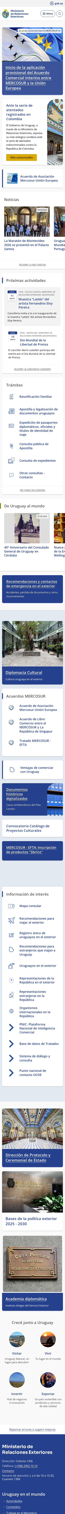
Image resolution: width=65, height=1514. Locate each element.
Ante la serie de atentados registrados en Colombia (19, 112)
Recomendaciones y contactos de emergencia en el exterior (31, 583)
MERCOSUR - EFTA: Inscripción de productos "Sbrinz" (31, 849)
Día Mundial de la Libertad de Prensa (34, 342)
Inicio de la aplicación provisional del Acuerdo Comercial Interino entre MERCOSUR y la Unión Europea (28, 77)
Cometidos (13, 1507)
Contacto (8, 1471)
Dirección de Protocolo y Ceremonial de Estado (28, 1157)
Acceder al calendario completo (32, 369)
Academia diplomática (26, 1298)
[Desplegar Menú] (47, 13)
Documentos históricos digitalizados (17, 794)
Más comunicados (21, 157)
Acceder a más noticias (32, 264)
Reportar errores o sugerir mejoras (32, 1429)
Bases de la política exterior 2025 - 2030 (31, 1221)
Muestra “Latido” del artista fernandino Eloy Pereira (36, 303)
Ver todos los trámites (32, 490)
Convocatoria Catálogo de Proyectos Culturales (28, 828)
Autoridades (14, 1501)
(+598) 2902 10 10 (26, 1466)
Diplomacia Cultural (24, 672)
